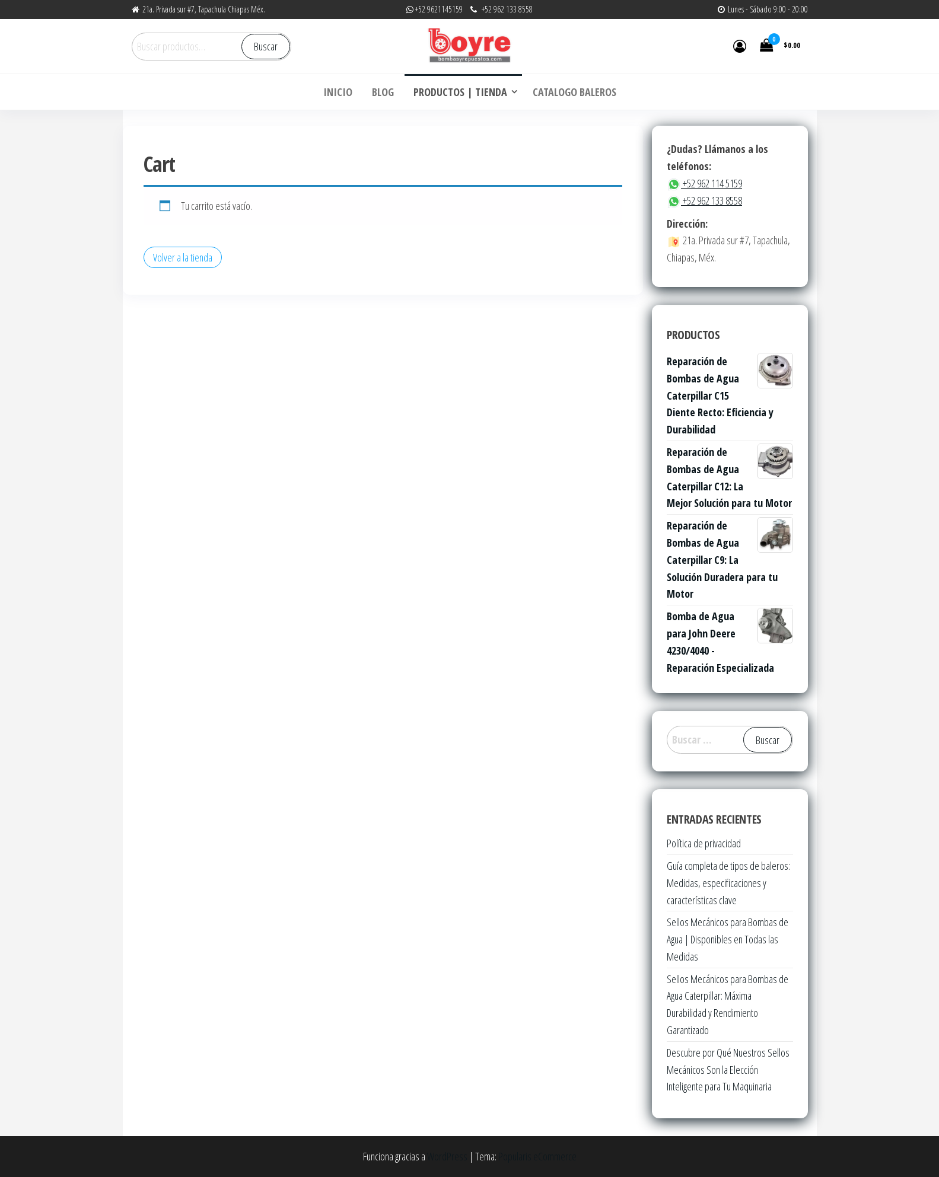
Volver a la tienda (182, 257)
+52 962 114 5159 (704, 183)
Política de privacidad (704, 843)
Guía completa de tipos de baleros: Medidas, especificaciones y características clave (728, 883)
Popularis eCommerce (537, 1156)
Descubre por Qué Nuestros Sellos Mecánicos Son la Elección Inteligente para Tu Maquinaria (728, 1069)
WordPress (447, 1156)
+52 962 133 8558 (704, 200)
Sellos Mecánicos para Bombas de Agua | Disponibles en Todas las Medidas (727, 939)
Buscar (266, 46)
